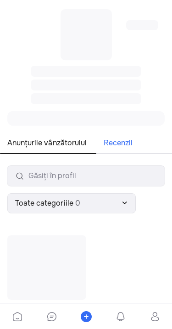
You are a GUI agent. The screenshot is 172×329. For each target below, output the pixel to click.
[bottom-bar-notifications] (120, 316)
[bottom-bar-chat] (51, 316)
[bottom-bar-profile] (154, 316)
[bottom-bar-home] (17, 316)
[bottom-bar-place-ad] (86, 316)
